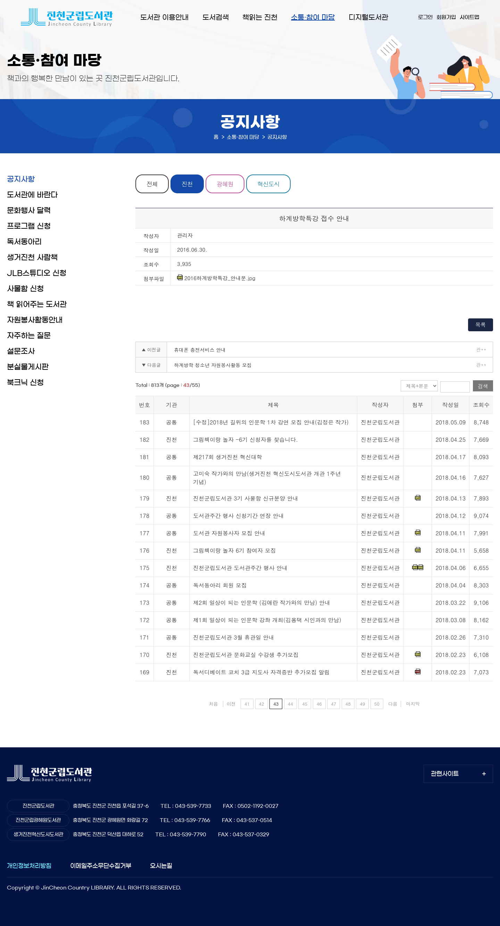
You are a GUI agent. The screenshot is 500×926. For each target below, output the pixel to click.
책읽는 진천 (259, 17)
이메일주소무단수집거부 (100, 866)
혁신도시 (268, 184)
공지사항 (21, 179)
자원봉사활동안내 (34, 320)
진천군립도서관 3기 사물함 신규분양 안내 (245, 498)
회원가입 (446, 17)
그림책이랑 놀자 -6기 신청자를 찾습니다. (245, 440)
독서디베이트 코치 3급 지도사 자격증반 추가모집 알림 (261, 672)
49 (362, 703)
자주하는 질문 (29, 335)
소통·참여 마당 (313, 17)
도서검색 (215, 17)
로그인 (425, 17)
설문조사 (21, 351)
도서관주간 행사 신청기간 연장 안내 (238, 516)
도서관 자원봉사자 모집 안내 (229, 533)
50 (377, 703)
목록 (480, 324)
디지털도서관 (368, 17)
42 (261, 703)
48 (348, 703)
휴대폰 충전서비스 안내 (200, 349)
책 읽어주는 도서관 (37, 304)
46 (319, 703)
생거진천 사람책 (32, 257)
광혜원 (225, 184)
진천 (187, 184)
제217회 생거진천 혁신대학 (227, 457)
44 (290, 703)
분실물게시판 (28, 367)
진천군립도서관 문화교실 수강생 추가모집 (246, 655)
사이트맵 (469, 17)
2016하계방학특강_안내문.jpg (216, 278)
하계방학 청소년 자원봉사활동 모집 (213, 365)
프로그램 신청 (29, 226)
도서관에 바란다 (32, 194)
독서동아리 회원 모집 (220, 585)
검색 (483, 386)
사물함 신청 (25, 288)
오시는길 (161, 866)
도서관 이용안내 (164, 17)
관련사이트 (445, 774)
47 (333, 703)
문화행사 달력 (29, 210)
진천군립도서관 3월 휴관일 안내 (233, 637)
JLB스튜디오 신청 (36, 273)
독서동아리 (24, 241)
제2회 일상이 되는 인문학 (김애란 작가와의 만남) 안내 (261, 603)
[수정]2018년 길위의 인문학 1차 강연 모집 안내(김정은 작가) (271, 422)
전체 (152, 184)
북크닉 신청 (25, 382)
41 (247, 703)
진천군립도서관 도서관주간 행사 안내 (240, 568)
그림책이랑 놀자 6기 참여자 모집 (234, 550)
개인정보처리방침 (29, 866)
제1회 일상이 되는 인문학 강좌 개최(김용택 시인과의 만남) (267, 620)
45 (304, 703)
